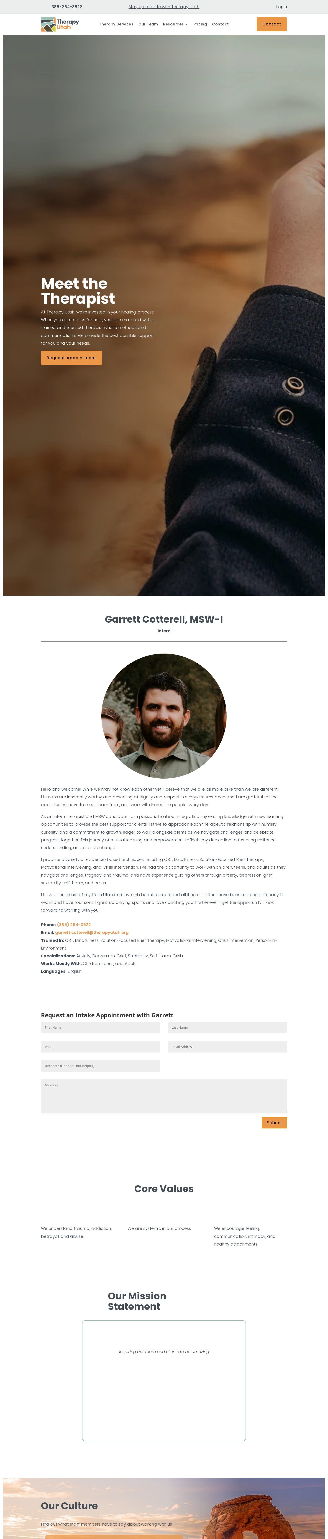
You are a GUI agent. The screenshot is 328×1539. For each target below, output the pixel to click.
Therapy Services (116, 24)
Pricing (200, 24)
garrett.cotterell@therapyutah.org (92, 932)
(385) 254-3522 (74, 924)
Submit (274, 1123)
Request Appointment (71, 358)
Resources (173, 24)
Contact (220, 24)
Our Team (148, 24)
